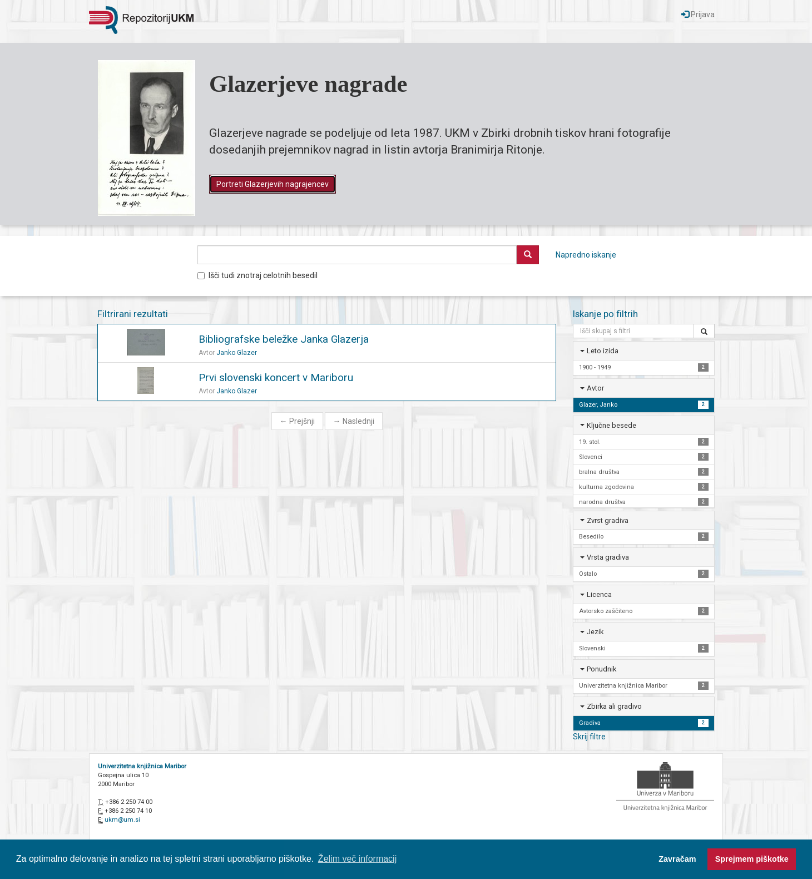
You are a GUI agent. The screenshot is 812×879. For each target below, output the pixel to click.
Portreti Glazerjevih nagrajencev (272, 184)
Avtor (595, 388)
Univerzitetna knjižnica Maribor (142, 766)
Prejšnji (297, 421)
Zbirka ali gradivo (614, 706)
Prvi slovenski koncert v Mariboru (276, 377)
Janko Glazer (236, 353)
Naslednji (353, 421)
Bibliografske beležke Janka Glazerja (284, 339)
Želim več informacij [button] (357, 858)
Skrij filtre (589, 736)
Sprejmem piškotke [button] (752, 859)
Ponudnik (601, 669)
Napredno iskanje (586, 254)
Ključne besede (611, 425)
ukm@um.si (122, 819)
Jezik (595, 632)
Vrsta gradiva (608, 557)
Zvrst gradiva (607, 520)
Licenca (599, 594)
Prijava (698, 14)
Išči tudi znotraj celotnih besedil (257, 275)
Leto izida (602, 351)
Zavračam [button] (677, 859)
